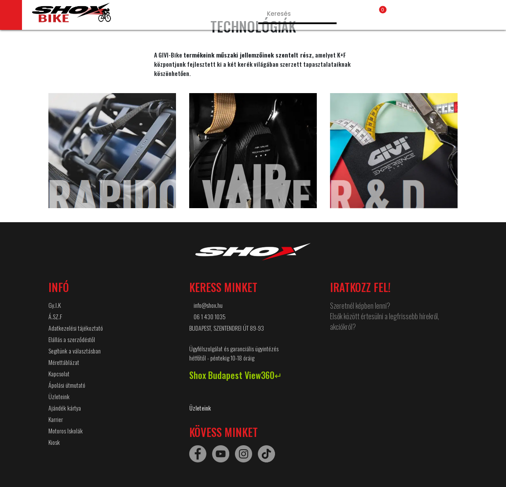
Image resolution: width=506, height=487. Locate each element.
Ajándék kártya (64, 407)
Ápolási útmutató (66, 385)
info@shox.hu (208, 305)
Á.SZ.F (55, 316)
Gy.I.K (54, 305)
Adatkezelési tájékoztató (75, 327)
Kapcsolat (59, 373)
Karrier (55, 419)
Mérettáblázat (63, 362)
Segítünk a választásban (74, 350)
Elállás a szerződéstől (71, 339)
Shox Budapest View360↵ (235, 375)
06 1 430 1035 (210, 316)
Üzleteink (59, 396)
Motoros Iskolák (65, 430)
